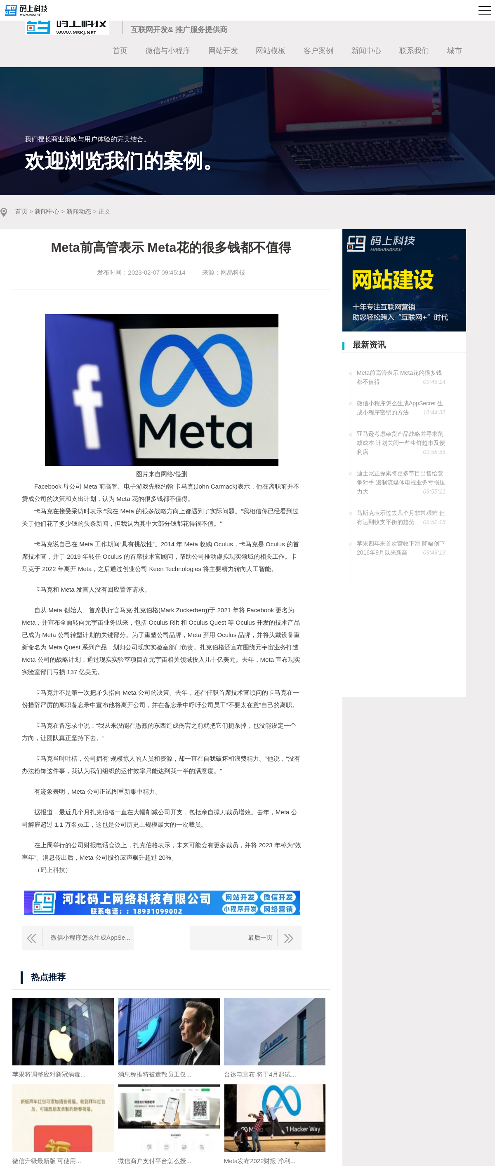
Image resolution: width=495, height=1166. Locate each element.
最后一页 (260, 937)
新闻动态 (78, 211)
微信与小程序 (168, 51)
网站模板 (270, 51)
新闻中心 (366, 51)
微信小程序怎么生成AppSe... (90, 937)
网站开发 (223, 51)
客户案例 (318, 51)
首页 (120, 51)
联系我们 (414, 51)
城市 (454, 51)
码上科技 (52, 869)
